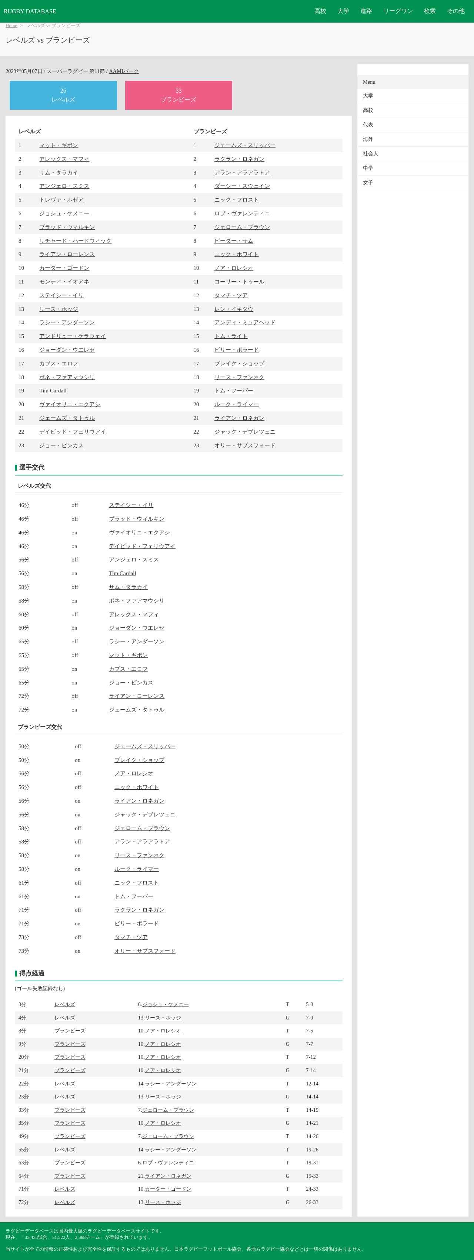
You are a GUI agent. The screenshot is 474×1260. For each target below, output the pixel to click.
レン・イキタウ (233, 309)
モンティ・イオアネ (64, 281)
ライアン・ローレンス (67, 254)
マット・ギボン (58, 145)
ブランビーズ (210, 131)
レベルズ (30, 131)
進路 (366, 11)
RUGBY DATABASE (30, 11)
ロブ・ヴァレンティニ (242, 213)
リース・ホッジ (58, 309)
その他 (456, 11)
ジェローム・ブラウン (242, 227)
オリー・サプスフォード (245, 445)
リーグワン (398, 11)
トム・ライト (231, 336)
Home (11, 25)
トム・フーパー (233, 390)
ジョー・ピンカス (61, 445)
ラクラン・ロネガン (239, 159)
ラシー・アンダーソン (67, 322)
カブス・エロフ (58, 363)
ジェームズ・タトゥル (67, 418)
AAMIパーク (123, 71)
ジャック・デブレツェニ (245, 431)
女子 (368, 182)
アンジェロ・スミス (64, 186)
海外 (368, 139)
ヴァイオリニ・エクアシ (69, 404)
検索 (430, 11)
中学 (368, 168)
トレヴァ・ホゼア (61, 199)
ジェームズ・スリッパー (245, 145)
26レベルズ (63, 95)
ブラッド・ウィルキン (67, 227)
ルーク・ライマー (236, 404)
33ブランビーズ (178, 95)
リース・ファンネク (239, 377)
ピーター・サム (233, 241)
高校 (320, 11)
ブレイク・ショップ (239, 363)
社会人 (370, 153)
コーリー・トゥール (239, 281)
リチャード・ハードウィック (75, 241)
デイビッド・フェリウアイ (72, 431)
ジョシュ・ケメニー (64, 213)
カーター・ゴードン (64, 268)
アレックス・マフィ (64, 159)
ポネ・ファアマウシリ (67, 377)
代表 (368, 124)
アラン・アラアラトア (242, 172)
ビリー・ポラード (236, 349)
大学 (343, 11)
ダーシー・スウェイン (242, 186)
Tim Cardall (52, 390)
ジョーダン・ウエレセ (67, 349)
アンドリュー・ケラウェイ (72, 336)
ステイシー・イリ (61, 295)
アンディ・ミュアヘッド (245, 322)
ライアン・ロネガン (239, 418)
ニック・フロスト (236, 199)
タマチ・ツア (231, 295)
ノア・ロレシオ (233, 268)
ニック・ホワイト (236, 254)
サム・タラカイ (58, 172)
